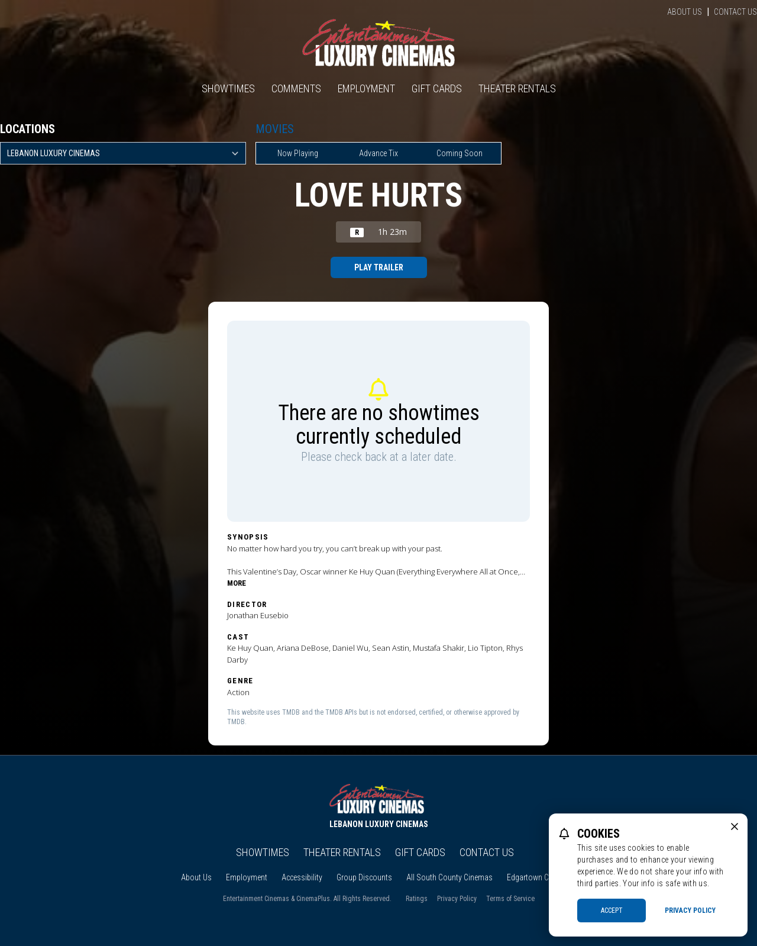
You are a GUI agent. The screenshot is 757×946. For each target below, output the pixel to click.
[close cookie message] (734, 826)
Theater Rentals (517, 88)
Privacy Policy (457, 899)
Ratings (417, 899)
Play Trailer (378, 267)
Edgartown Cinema (538, 877)
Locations (27, 129)
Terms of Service (510, 899)
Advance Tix (378, 153)
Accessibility (302, 877)
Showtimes (228, 88)
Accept (612, 910)
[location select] (123, 153)
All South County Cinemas (449, 877)
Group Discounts (364, 877)
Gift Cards (437, 88)
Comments (296, 88)
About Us (684, 12)
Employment (366, 88)
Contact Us (735, 12)
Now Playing (297, 153)
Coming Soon (459, 153)
